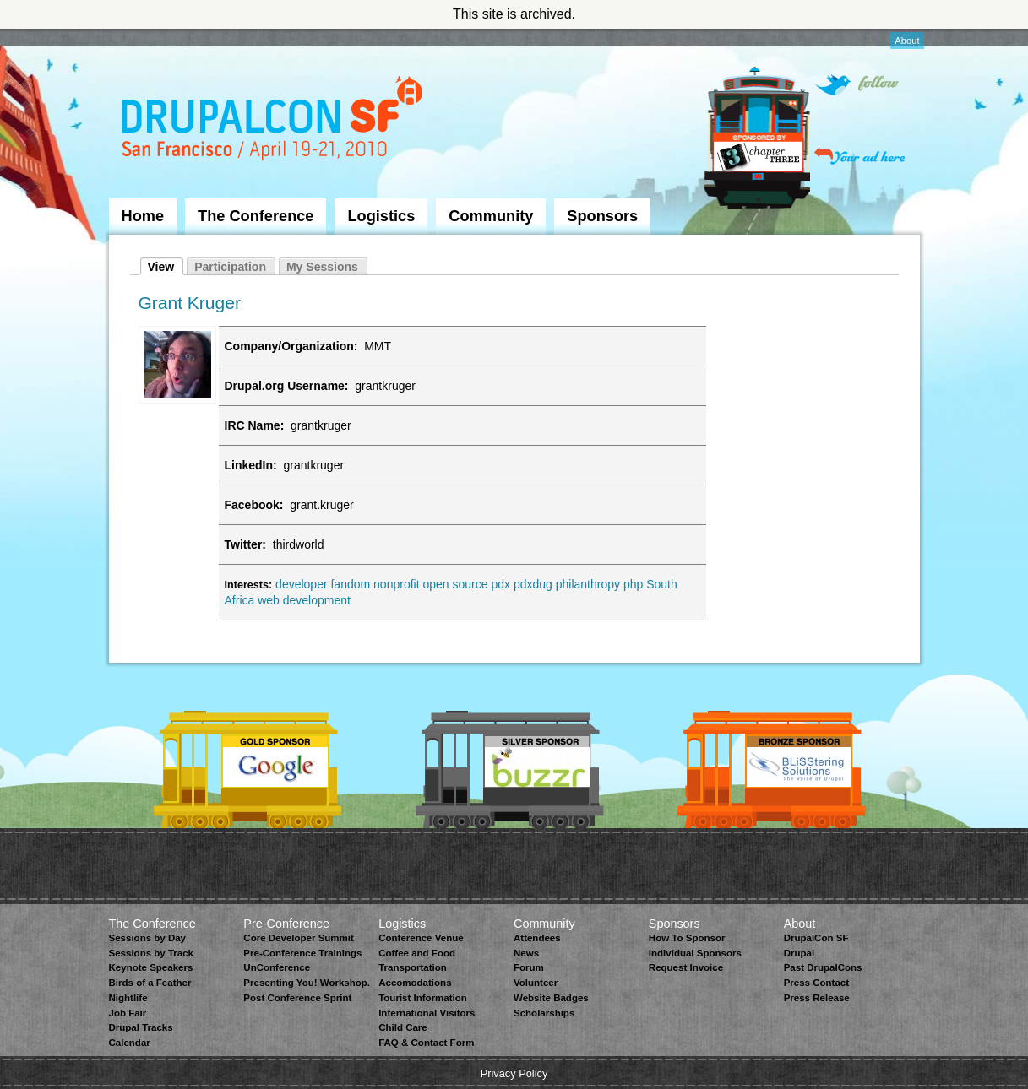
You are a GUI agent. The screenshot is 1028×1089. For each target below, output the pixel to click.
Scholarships (544, 1013)
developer (301, 584)
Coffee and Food (416, 953)
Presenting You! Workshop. (306, 983)
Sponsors (602, 216)
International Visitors (426, 1013)
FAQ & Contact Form (426, 1043)
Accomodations (414, 983)
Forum (529, 967)
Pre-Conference (286, 923)
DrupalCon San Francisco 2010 (274, 121)
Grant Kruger (190, 302)
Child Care (402, 1027)
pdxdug (533, 584)
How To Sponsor (687, 938)
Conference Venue (420, 938)
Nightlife (128, 998)
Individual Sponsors (695, 953)
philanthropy (588, 584)
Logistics (381, 216)
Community (491, 216)
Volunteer (536, 983)
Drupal (799, 953)
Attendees (537, 938)
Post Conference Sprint (297, 998)
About (907, 40)
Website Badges (551, 998)
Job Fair (128, 1013)
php (633, 584)
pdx (500, 584)
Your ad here (859, 156)
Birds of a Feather (150, 983)
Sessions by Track (151, 953)
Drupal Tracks (141, 1027)
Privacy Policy (514, 1073)
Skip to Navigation (143, 36)
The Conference (255, 216)
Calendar (129, 1043)
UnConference (276, 967)
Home (143, 216)
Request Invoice (686, 967)
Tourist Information (422, 998)
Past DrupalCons (823, 967)
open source (454, 584)
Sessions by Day (148, 938)
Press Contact (816, 983)
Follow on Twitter (856, 84)
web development (304, 600)
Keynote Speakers (151, 967)
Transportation (412, 967)
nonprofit (396, 584)
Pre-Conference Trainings (302, 953)
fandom (350, 584)
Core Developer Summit (298, 938)
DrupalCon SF (816, 938)
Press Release (817, 998)
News (526, 953)
